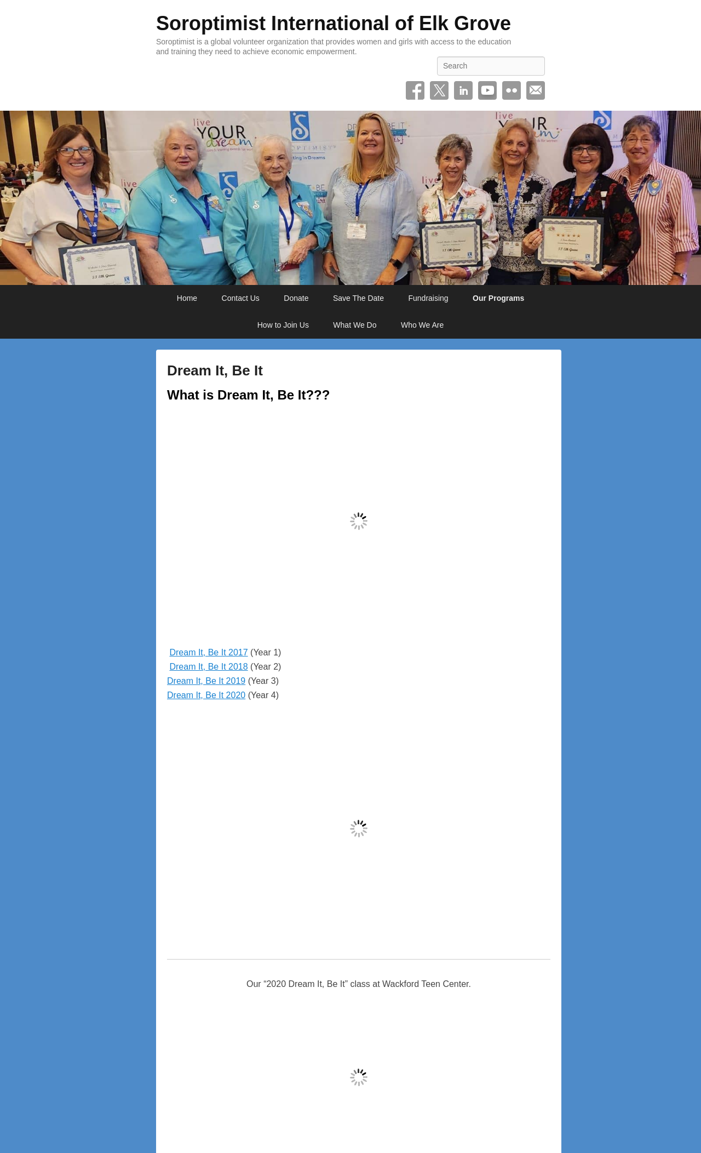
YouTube (487, 90)
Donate (296, 298)
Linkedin (463, 90)
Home (187, 298)
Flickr (511, 90)
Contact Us (241, 298)
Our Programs (498, 298)
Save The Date (358, 298)
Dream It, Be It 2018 (208, 666)
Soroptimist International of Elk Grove (333, 23)
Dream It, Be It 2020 (206, 695)
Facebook (415, 90)
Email (535, 90)
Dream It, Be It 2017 (208, 652)
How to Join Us (283, 325)
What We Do (354, 325)
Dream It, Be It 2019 (206, 681)
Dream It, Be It (215, 370)
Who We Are (422, 325)
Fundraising (428, 298)
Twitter (439, 90)
